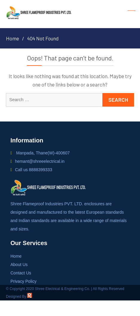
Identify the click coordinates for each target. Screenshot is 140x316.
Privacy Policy (23, 281)
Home (15, 256)
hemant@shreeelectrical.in (39, 161)
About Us (19, 264)
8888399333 (40, 169)
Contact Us (20, 273)
